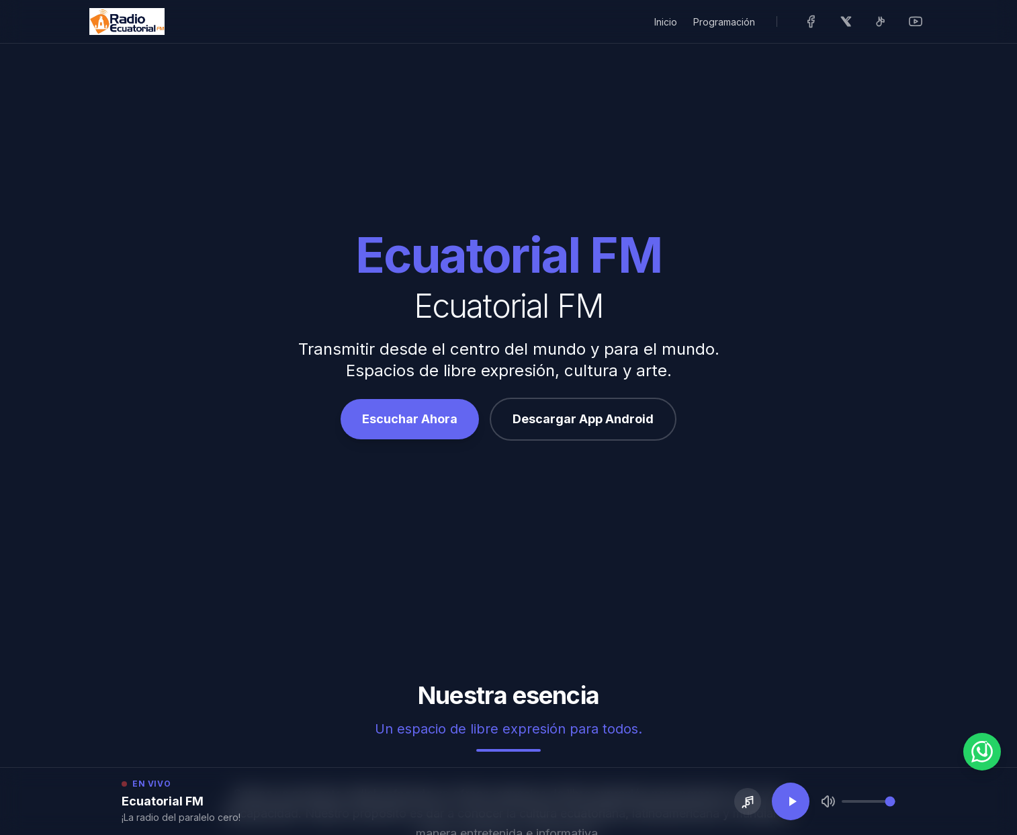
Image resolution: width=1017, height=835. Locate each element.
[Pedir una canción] (747, 801)
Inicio (665, 22)
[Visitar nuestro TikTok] (881, 21)
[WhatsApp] (982, 752)
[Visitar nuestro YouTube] (915, 21)
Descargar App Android (583, 419)
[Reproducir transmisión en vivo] (790, 801)
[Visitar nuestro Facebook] (811, 21)
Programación (724, 22)
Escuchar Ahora (409, 419)
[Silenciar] (828, 801)
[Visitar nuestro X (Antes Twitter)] (846, 21)
